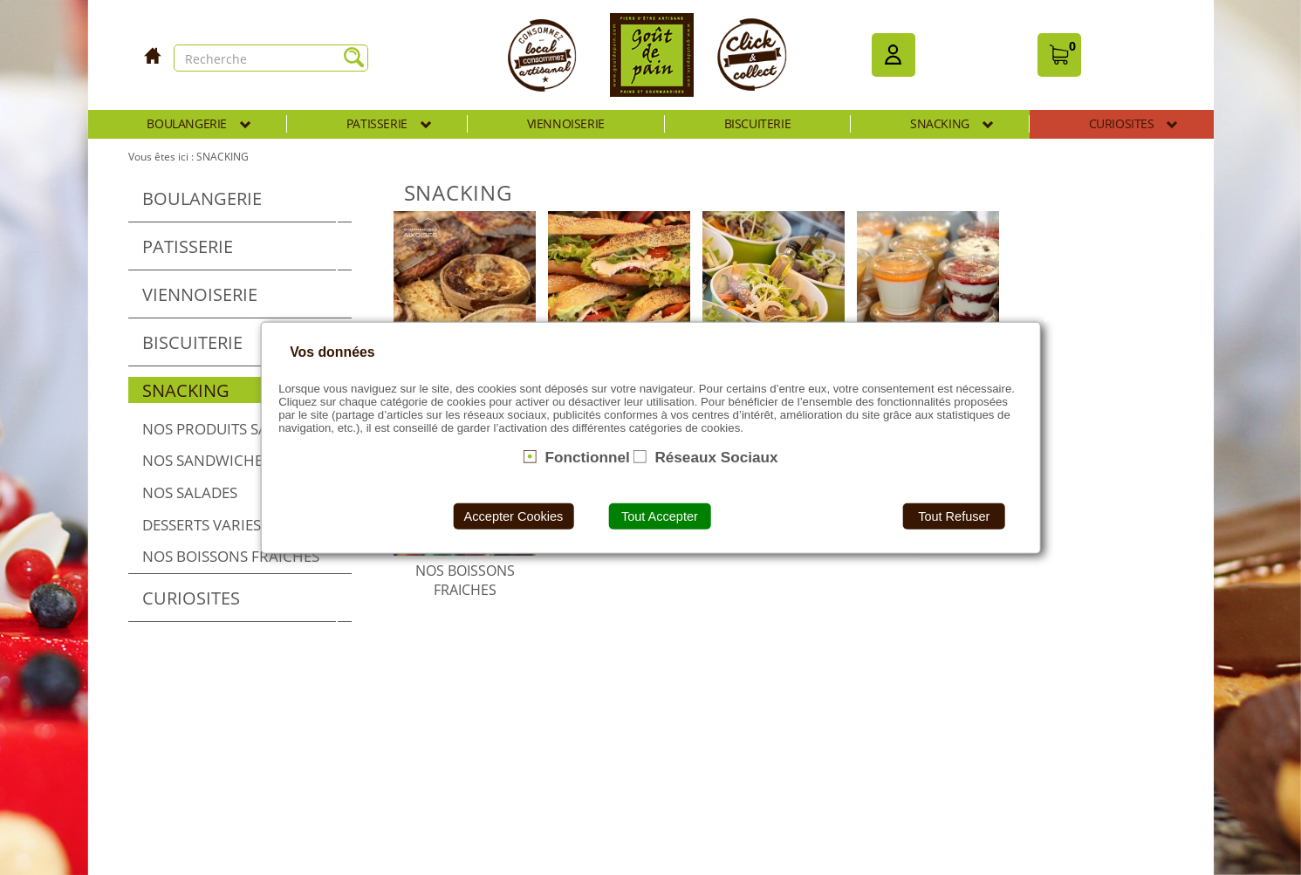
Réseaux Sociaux (715, 456)
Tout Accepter (659, 516)
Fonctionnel (586, 456)
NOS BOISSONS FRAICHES (465, 580)
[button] (893, 55)
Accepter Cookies (514, 516)
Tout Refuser (953, 516)
